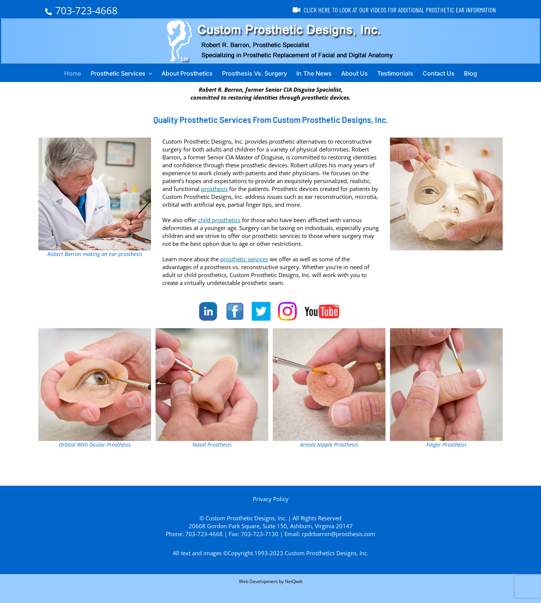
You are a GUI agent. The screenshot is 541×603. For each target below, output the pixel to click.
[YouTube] (323, 311)
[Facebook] (234, 311)
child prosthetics (219, 220)
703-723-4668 (81, 10)
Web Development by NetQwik (270, 581)
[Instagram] (287, 311)
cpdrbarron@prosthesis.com (338, 534)
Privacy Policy (271, 499)
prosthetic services (244, 259)
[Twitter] (261, 311)
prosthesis (214, 188)
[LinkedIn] (208, 311)
